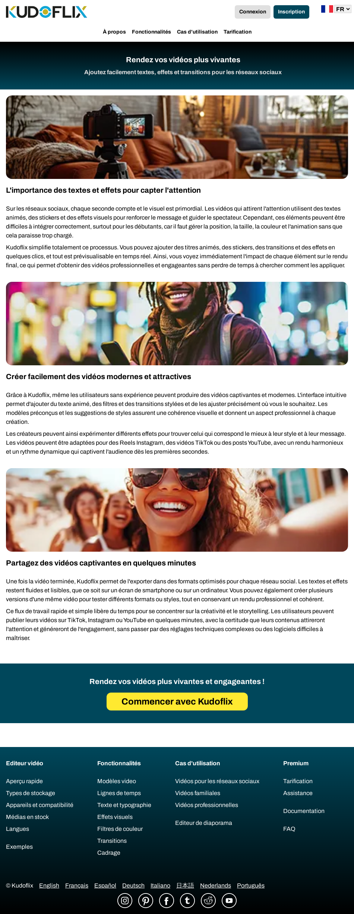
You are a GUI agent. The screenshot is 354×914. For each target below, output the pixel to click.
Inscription (291, 12)
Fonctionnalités (151, 32)
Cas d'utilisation (197, 32)
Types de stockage (30, 793)
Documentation (304, 811)
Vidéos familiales (197, 793)
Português (251, 885)
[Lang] (343, 9)
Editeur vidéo (24, 763)
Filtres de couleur (120, 829)
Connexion (252, 12)
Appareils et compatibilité (39, 805)
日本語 (185, 885)
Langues (17, 829)
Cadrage (108, 853)
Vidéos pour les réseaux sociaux (217, 781)
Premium (296, 763)
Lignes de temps (119, 793)
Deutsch (133, 885)
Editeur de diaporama (203, 823)
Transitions (112, 841)
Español (105, 885)
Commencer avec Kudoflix (177, 701)
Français (76, 885)
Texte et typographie (124, 805)
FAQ (289, 829)
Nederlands (215, 885)
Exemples (19, 847)
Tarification (238, 32)
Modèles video (116, 781)
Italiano (160, 885)
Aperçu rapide (24, 781)
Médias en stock (27, 817)
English (49, 885)
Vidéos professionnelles (206, 805)
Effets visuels (115, 817)
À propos (114, 32)
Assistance (298, 793)
